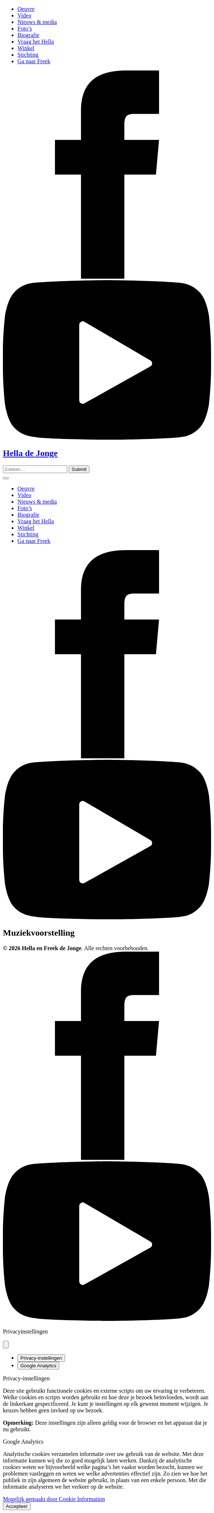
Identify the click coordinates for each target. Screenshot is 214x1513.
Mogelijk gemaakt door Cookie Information (54, 1499)
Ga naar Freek (34, 61)
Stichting (28, 55)
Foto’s (24, 28)
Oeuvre (26, 9)
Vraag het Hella (35, 42)
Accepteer (17, 1506)
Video (24, 15)
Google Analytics (38, 1365)
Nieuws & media (37, 22)
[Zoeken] (79, 469)
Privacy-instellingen (41, 1358)
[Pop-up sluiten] (6, 1344)
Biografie (28, 35)
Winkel (25, 48)
